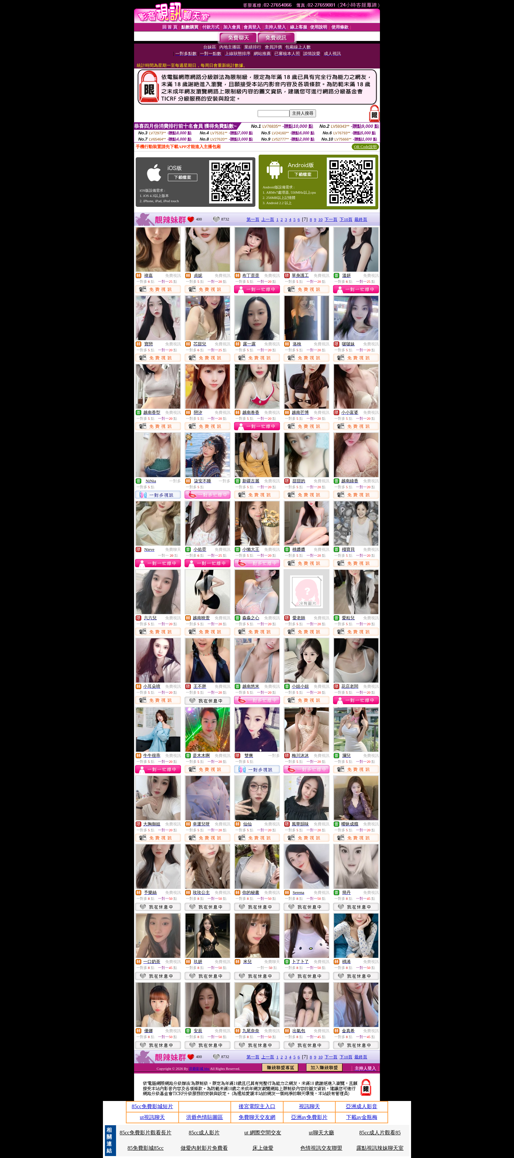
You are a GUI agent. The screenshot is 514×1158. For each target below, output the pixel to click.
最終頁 (360, 219)
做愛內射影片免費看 (204, 1148)
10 (320, 219)
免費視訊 (173, 275)
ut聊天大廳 (321, 1132)
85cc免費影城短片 (152, 1106)
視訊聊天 (309, 1106)
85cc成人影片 (204, 1132)
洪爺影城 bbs (199, 1069)
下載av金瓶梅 (361, 1117)
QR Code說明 (365, 147)
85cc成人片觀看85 (380, 1132)
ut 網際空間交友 (262, 1132)
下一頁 (331, 219)
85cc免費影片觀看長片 (145, 1132)
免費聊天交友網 (257, 1117)
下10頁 (346, 219)
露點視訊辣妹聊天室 (380, 1148)
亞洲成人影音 (361, 1106)
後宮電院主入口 (257, 1106)
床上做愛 (262, 1148)
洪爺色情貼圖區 (204, 1117)
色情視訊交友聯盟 (321, 1148)
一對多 (175, 481)
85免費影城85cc (146, 1148)
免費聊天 (173, 549)
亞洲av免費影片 (309, 1117)
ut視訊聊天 (152, 1117)
